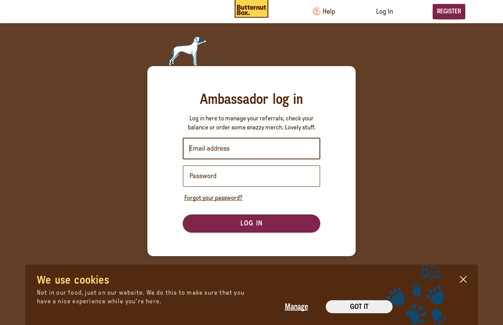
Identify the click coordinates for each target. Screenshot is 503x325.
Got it (359, 306)
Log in (251, 223)
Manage (296, 306)
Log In (384, 11)
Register (449, 11)
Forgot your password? (213, 197)
